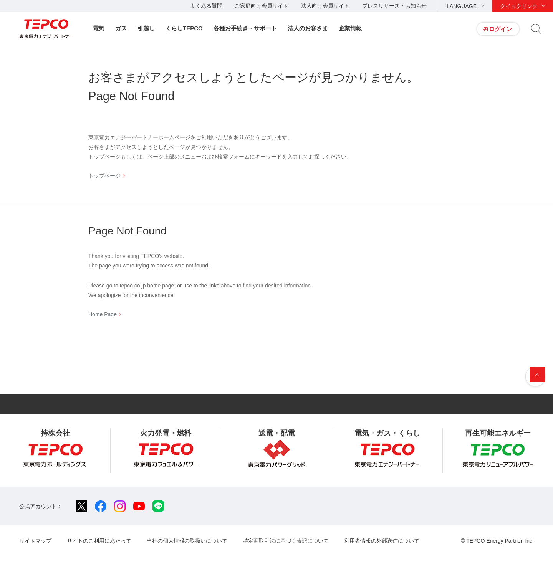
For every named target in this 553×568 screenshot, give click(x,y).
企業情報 (350, 28)
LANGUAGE (462, 6)
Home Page (102, 314)
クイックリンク (519, 6)
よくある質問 (206, 6)
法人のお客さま (308, 28)
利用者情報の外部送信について (381, 541)
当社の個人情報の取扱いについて (187, 541)
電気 (98, 28)
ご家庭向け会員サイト (261, 6)
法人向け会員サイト (325, 6)
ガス (121, 28)
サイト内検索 (536, 29)
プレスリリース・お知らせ (394, 6)
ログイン (500, 29)
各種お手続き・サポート (245, 28)
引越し (146, 28)
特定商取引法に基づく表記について (286, 541)
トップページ (104, 176)
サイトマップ (35, 541)
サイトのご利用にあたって (99, 541)
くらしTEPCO (184, 28)
